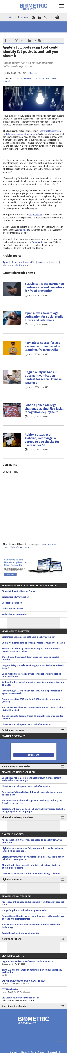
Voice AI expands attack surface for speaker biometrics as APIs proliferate (31, 675)
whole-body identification (15, 265)
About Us (12, 17)
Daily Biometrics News (13, 730)
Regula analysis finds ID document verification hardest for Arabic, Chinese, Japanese (43, 377)
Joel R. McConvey (33, 73)
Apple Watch (38, 242)
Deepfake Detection (12, 603)
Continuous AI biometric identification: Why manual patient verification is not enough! (31, 779)
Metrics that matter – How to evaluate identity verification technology (31, 926)
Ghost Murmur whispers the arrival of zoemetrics (27, 724)
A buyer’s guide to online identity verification (24, 910)
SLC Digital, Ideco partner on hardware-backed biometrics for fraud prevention (44, 287)
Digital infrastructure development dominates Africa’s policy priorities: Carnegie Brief (33, 858)
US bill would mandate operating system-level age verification (33, 643)
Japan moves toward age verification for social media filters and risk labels (44, 316)
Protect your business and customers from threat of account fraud (33, 903)
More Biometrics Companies (16, 766)
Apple (5, 262)
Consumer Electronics (42, 78)
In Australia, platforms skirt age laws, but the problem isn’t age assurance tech (32, 692)
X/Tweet (23, 41)
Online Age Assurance (13, 608)
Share (11, 41)
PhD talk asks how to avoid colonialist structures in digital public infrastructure (31, 866)
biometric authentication (23, 262)
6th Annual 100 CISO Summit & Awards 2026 (33, 982)
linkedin (39, 17)
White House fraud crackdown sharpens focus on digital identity (30, 658)
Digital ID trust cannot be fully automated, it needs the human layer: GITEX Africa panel (33, 849)
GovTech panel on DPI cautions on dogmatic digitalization (31, 873)
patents (54, 262)
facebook (51, 17)
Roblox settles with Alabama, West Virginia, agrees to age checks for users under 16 (42, 440)
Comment (46, 41)
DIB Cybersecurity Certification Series (33, 999)
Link (34, 41)
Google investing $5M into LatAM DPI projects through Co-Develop (31, 700)
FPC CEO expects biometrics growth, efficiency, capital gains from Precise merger (32, 802)
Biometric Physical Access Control (19, 591)
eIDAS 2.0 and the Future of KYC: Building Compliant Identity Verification (33, 972)
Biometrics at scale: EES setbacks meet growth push (28, 637)
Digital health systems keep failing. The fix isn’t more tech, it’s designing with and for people (33, 810)
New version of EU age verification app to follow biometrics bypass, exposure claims (32, 650)
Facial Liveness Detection (14, 614)
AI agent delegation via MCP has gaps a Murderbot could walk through (33, 666)
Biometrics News (24, 78)
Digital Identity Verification (15, 597)
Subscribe (24, 17)
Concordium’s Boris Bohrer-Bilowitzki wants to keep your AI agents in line (32, 793)
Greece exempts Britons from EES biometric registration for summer (32, 717)
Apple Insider (35, 214)
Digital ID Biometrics (12, 879)
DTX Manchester (33, 990)
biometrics (43, 262)
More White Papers (11, 939)
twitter (45, 17)
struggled (23, 230)
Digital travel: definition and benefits (20, 933)
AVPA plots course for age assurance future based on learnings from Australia (43, 346)
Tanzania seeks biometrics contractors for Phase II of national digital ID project (33, 709)
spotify (57, 17)
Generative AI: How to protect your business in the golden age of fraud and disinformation (33, 917)
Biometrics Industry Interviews (17, 817)
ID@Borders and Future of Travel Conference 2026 (33, 962)
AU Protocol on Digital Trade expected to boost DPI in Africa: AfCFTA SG (32, 841)
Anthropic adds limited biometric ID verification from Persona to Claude (33, 683)
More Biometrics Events (14, 1006)
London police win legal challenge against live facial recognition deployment (44, 408)
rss (33, 17)
